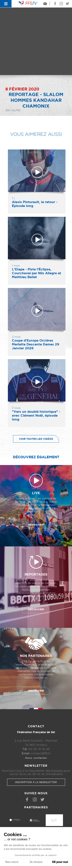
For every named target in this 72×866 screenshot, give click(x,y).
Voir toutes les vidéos (33, 438)
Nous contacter (36, 757)
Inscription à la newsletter (36, 782)
